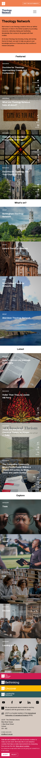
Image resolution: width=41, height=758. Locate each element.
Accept (5, 754)
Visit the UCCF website (31, 3)
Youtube (3, 702)
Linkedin (29, 702)
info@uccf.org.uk (6, 734)
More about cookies (22, 746)
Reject (14, 754)
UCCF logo (7, 11)
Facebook (12, 702)
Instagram (37, 702)
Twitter (20, 702)
